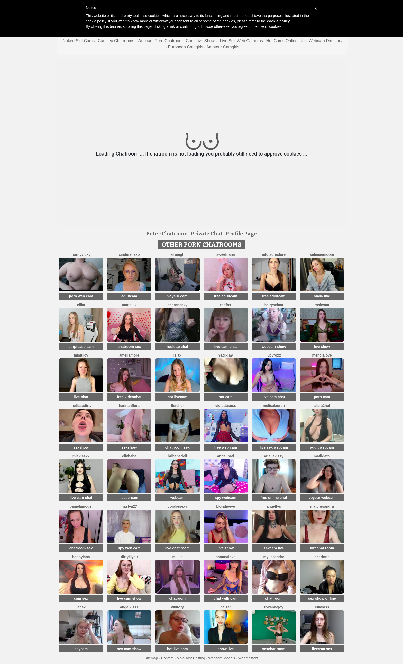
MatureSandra (322, 506)
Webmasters (248, 658)
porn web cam (81, 296)
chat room (273, 598)
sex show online (322, 598)
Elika (81, 305)
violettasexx (225, 406)
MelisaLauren (274, 406)
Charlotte (321, 557)
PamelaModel (81, 506)
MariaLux (129, 305)
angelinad (225, 456)
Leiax (177, 355)
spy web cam (129, 548)
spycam (81, 649)
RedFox (225, 305)
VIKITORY (177, 607)
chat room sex (177, 447)
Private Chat (207, 234)
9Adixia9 (225, 355)
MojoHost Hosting (191, 658)
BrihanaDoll (177, 456)
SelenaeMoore (322, 254)
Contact (167, 658)
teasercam (129, 498)
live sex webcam (274, 447)
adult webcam (322, 447)
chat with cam (225, 598)
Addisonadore (274, 254)
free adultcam (225, 296)
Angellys (274, 506)
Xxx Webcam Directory (321, 41)
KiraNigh (177, 254)
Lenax (81, 607)
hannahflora (129, 406)
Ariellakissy (273, 456)
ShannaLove (225, 557)
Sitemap (151, 658)
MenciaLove (322, 355)
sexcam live (274, 548)
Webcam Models (221, 658)
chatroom (177, 598)
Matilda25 (322, 456)
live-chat (81, 397)
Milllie (177, 557)
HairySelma (273, 305)
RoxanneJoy (273, 607)
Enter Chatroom (167, 234)
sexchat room (274, 649)
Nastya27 (129, 506)
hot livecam (177, 397)
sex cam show (129, 649)
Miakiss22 (81, 456)
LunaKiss (322, 607)
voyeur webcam (321, 498)
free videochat (129, 397)
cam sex (81, 598)
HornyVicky (80, 254)
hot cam (226, 397)
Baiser (225, 607)
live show (322, 346)
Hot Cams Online (282, 41)
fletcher (177, 406)
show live (322, 296)
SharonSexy (177, 305)
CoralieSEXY (177, 506)
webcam (177, 498)
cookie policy (278, 21)
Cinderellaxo (129, 254)
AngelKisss (129, 607)
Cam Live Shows (201, 41)
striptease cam (81, 346)
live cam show (129, 598)
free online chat (274, 498)
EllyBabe (129, 456)
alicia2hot (322, 406)
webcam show (274, 346)
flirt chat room (322, 548)
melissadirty (80, 406)
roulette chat (177, 346)
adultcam (129, 296)
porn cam (322, 397)
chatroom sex (129, 346)
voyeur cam (177, 296)
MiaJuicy (81, 355)
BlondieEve (225, 506)
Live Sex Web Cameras (241, 41)
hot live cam (177, 649)
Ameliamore (129, 355)
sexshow (81, 447)
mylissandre (273, 557)
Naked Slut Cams (79, 41)
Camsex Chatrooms (116, 41)
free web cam (225, 447)
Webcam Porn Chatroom (160, 41)
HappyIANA (81, 557)
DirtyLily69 (129, 557)
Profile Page (241, 234)
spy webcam (225, 498)
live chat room (177, 548)
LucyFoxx (274, 355)
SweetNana (225, 254)
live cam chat (225, 346)
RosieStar (321, 305)
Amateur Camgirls (222, 47)
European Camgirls (185, 47)
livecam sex (322, 649)
